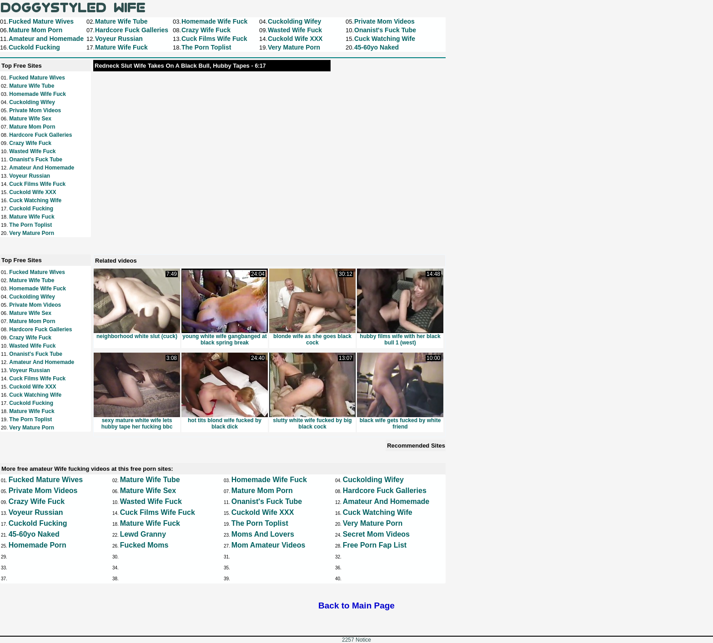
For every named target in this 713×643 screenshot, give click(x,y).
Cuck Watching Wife (35, 200)
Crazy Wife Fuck (30, 143)
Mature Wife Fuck (31, 217)
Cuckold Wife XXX (32, 192)
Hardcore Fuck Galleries (40, 135)
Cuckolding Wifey (32, 102)
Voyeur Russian (29, 176)
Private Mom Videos (35, 110)
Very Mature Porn (31, 233)
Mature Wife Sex (30, 118)
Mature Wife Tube (31, 86)
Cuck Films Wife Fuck (37, 184)
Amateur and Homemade (41, 167)
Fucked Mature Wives (37, 78)
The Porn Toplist (30, 225)
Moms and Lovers (262, 534)
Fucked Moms (144, 545)
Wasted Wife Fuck (32, 151)
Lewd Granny (143, 534)
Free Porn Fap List (375, 545)
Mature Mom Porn (32, 127)
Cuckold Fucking (31, 208)
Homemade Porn (37, 545)
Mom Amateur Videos (268, 545)
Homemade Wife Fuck (37, 94)
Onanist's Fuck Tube (35, 159)
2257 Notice (356, 640)
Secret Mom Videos (376, 534)
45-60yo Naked (34, 534)
